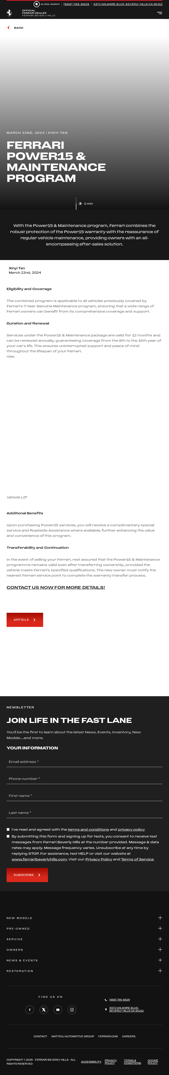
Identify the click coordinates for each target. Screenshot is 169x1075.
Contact (40, 1036)
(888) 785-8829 (76, 4)
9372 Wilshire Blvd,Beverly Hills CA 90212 (126, 1009)
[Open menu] (159, 13)
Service (84, 939)
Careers (128, 1036)
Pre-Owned (84, 928)
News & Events (84, 960)
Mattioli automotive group (72, 1036)
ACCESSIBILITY (91, 1061)
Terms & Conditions (132, 1061)
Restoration (84, 970)
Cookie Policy (153, 1061)
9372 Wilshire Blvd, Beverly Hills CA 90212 (128, 4)
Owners (84, 949)
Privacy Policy (111, 1061)
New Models (84, 917)
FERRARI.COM (108, 1036)
